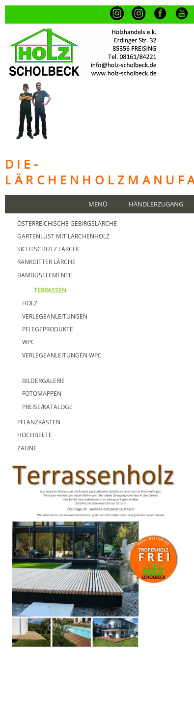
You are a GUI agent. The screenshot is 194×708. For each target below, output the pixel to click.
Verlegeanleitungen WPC (62, 355)
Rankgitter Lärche (46, 262)
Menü (97, 204)
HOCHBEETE (34, 435)
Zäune (27, 448)
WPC (28, 342)
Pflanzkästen (38, 422)
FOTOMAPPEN (41, 393)
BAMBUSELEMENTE (44, 275)
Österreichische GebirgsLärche (67, 223)
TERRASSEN (50, 290)
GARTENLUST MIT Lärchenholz (63, 236)
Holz (29, 303)
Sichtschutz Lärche (49, 249)
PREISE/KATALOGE (47, 407)
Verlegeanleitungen (54, 316)
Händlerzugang (156, 204)
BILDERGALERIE (43, 381)
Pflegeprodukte (47, 329)
